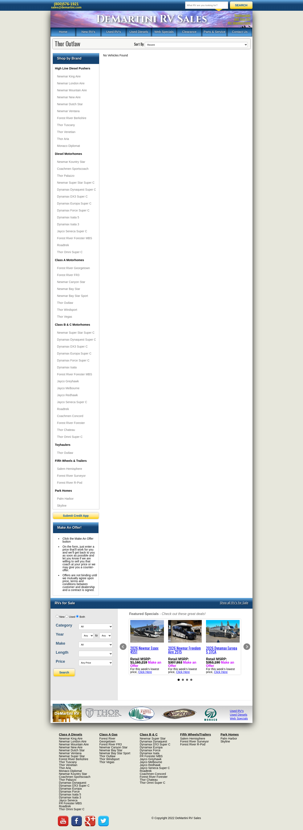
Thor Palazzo (65, 175)
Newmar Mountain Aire (72, 90)
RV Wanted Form (239, 23)
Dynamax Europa (70, 788)
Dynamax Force (69, 791)
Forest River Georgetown (73, 268)
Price (60, 661)
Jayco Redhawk (67, 395)
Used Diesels (138, 31)
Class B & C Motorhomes (72, 324)
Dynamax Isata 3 (68, 224)
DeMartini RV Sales (151, 19)
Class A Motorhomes (69, 260)
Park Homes (63, 490)
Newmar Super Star (72, 756)
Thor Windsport (67, 309)
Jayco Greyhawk (68, 381)
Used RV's (113, 31)
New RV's (88, 31)
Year (60, 634)
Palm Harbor (65, 498)
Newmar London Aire (71, 83)
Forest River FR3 (68, 275)
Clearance (189, 31)
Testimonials (242, 15)
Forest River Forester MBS (74, 238)
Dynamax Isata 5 (68, 217)
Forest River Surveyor (71, 475)
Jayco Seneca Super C (72, 231)
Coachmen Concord (70, 416)
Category (64, 625)
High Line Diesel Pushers (72, 68)
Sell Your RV (242, 19)
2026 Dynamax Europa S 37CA (221, 650)
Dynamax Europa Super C (74, 203)
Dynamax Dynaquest (72, 782)
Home (63, 31)
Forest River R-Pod (69, 482)
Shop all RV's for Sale (234, 602)
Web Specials (164, 31)
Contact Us (239, 31)
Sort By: (139, 44)
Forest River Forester (71, 423)
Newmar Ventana (68, 111)
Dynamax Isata (67, 367)
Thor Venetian (66, 132)
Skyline (61, 505)
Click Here (145, 672)
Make (60, 643)
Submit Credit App (76, 515)
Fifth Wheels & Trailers (71, 460)
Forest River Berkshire (71, 118)
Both (82, 616)
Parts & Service (214, 31)
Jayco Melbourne (68, 388)
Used (72, 616)
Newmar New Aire (69, 97)
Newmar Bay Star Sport (72, 295)
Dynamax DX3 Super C (72, 196)
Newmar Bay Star (68, 289)
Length (62, 652)
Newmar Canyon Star (71, 282)
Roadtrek (63, 245)
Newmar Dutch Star (70, 104)
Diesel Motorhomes (68, 153)
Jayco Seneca (68, 800)
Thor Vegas (64, 316)
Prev (123, 646)
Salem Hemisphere (69, 468)
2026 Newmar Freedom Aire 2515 (184, 650)
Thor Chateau (66, 430)
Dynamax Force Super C (73, 210)
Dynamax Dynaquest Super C (76, 189)
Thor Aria (63, 139)
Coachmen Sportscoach (72, 168)
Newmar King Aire (69, 76)
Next (246, 646)
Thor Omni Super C (69, 252)
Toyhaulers (62, 444)
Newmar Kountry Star (71, 161)
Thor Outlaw (65, 302)
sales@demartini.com (66, 7)
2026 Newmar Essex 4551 (144, 650)
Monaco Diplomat (68, 145)
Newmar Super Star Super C (75, 182)
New (62, 616)
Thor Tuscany (66, 125)
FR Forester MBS (70, 803)
